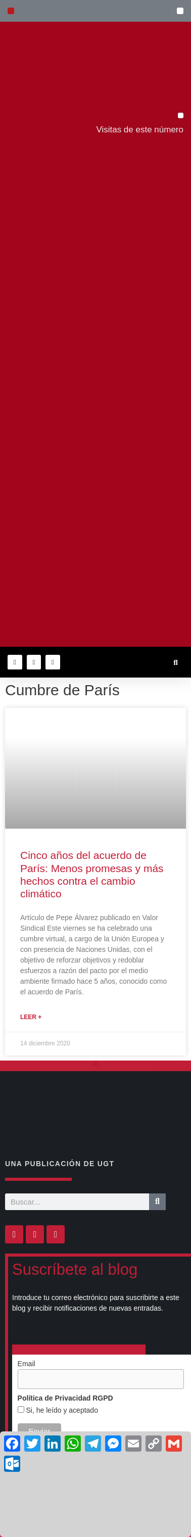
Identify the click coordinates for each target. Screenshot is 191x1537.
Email (26, 1364)
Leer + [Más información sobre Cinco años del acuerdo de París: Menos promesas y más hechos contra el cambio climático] (30, 1017)
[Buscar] (157, 1201)
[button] (180, 11)
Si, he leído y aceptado (61, 1410)
